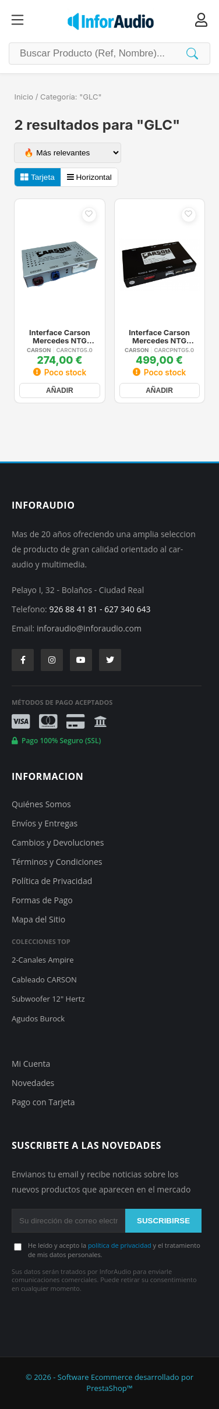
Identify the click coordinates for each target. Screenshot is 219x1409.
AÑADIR (59, 390)
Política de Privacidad (52, 880)
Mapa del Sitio (38, 919)
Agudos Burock (38, 1018)
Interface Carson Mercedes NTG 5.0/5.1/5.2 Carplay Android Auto (159, 337)
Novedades (33, 1082)
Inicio (23, 96)
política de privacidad (119, 1245)
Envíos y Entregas (44, 823)
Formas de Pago (42, 900)
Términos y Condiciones (57, 861)
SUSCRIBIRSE (163, 1220)
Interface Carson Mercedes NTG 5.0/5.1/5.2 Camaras (59, 337)
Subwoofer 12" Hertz (48, 998)
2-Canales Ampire (42, 959)
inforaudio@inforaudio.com (89, 628)
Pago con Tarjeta (43, 1102)
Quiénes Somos (41, 804)
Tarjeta (37, 177)
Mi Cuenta (31, 1063)
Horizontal (89, 177)
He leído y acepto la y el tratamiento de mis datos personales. (114, 1249)
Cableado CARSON (44, 979)
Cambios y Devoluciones (58, 842)
